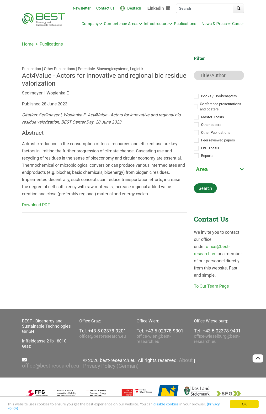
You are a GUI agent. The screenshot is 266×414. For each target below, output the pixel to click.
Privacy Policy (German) (111, 366)
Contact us (105, 8)
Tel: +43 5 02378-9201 (102, 331)
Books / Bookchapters (219, 96)
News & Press (214, 23)
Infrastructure (156, 23)
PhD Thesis (210, 148)
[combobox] (219, 169)
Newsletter (81, 8)
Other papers (211, 125)
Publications (185, 23)
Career (238, 23)
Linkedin (156, 8)
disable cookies (166, 404)
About (186, 360)
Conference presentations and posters (220, 107)
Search (205, 188)
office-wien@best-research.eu (154, 339)
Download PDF (36, 204)
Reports (207, 156)
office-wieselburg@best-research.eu (217, 339)
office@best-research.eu (102, 336)
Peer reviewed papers (218, 140)
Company (90, 23)
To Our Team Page (211, 286)
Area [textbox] (202, 169)
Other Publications (215, 132)
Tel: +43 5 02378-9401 (217, 331)
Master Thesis (212, 117)
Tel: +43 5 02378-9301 (160, 331)
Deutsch (134, 8)
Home (28, 44)
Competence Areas (121, 23)
